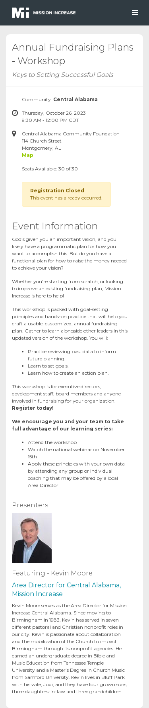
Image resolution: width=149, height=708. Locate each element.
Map (27, 155)
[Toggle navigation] (134, 13)
